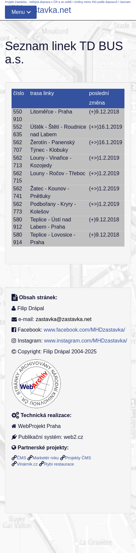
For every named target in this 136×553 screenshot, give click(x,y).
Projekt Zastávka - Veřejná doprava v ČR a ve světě (38, 2)
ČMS (21, 457)
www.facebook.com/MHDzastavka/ (84, 330)
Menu (18, 12)
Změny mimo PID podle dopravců (96, 2)
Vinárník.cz (27, 464)
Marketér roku (46, 457)
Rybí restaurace (59, 464)
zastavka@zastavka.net (63, 319)
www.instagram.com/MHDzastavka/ (85, 340)
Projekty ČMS (78, 457)
